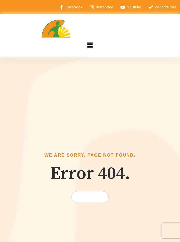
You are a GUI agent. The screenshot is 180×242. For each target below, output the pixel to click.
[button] (90, 45)
